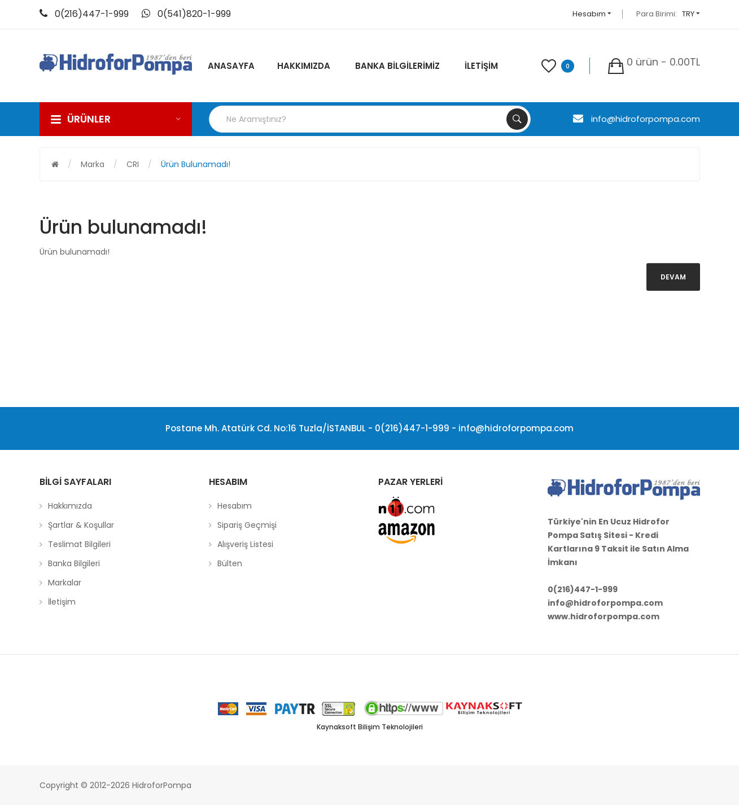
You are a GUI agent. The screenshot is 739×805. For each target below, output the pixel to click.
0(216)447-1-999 (92, 13)
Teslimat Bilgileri (79, 544)
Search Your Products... (517, 119)
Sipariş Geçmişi (247, 525)
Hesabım (591, 13)
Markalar (64, 582)
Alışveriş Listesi (245, 544)
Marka (92, 164)
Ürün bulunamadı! (195, 164)
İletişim (62, 601)
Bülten (229, 563)
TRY (691, 13)
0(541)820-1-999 (194, 13)
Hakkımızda (70, 505)
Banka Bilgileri (74, 563)
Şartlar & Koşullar (81, 525)
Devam (673, 277)
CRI (132, 164)
